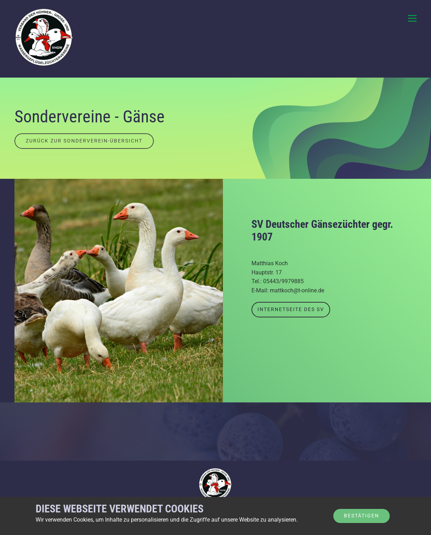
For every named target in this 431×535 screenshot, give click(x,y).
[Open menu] (412, 18)
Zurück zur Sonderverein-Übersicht (84, 141)
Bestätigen (361, 515)
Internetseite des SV (290, 309)
